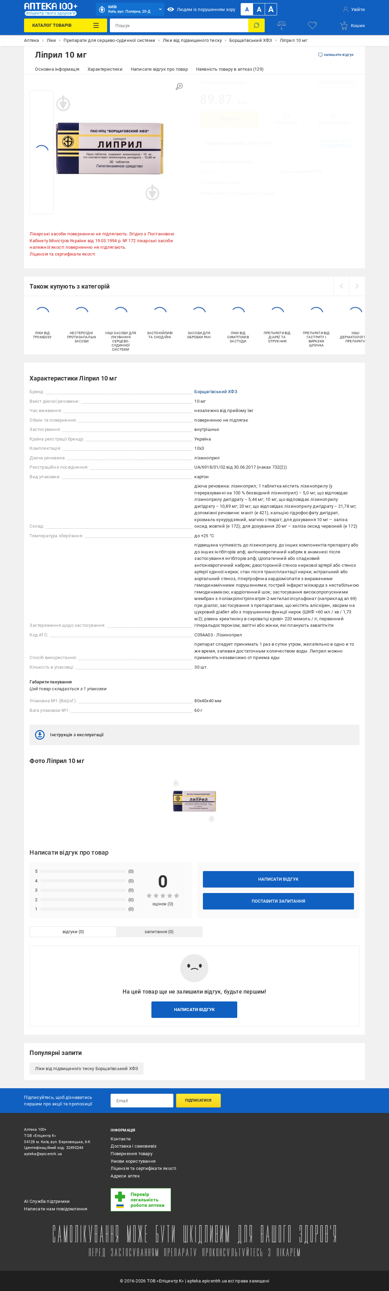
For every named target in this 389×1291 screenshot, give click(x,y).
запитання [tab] (156, 931)
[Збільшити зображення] (179, 86)
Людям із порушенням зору (201, 9)
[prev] (341, 286)
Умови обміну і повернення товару (237, 193)
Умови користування (133, 1161)
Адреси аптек (125, 1175)
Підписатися (198, 1100)
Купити (229, 119)
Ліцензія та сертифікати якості (62, 254)
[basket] (352, 25)
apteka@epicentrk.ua (43, 1154)
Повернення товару (131, 1153)
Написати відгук (278, 879)
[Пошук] (256, 25)
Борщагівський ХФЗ (215, 391)
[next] (357, 286)
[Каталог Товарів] (65, 25)
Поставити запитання (278, 901)
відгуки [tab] (70, 931)
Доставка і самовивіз (134, 1146)
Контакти (121, 1138)
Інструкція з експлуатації (69, 735)
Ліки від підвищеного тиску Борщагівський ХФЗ (86, 1068)
